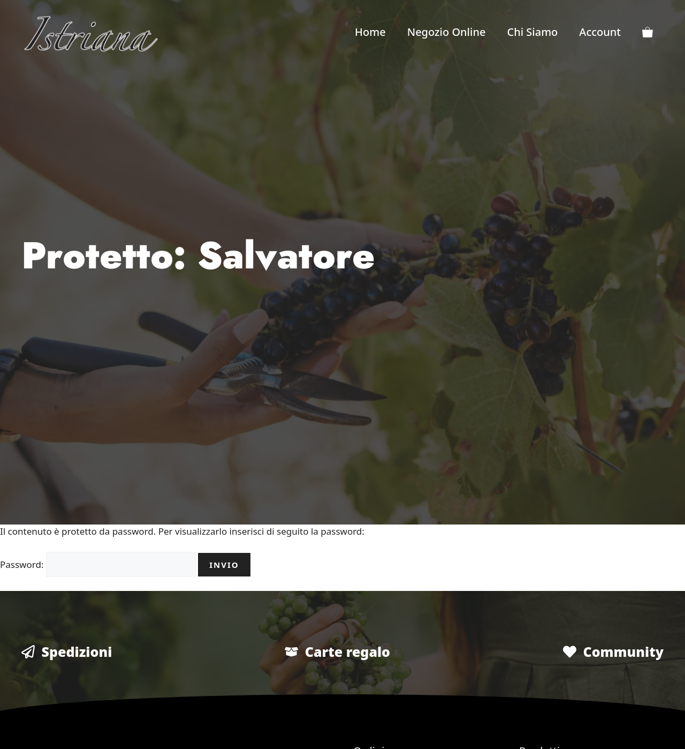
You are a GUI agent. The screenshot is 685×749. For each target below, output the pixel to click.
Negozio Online (446, 32)
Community (623, 651)
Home (370, 32)
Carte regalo (347, 651)
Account (600, 32)
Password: (98, 564)
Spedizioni (77, 651)
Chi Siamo (532, 32)
